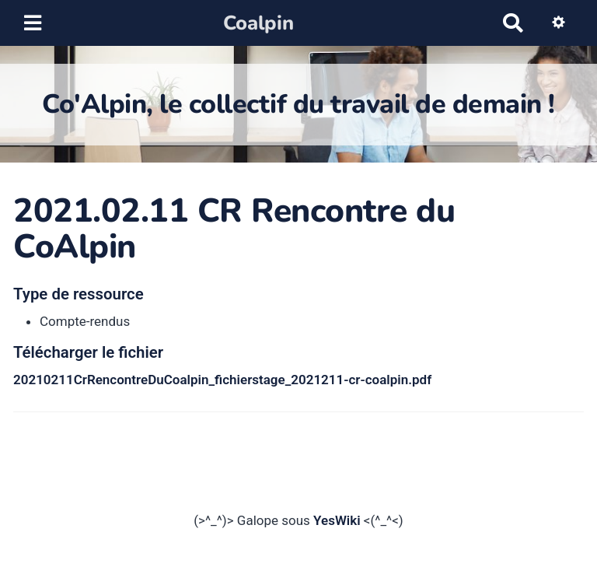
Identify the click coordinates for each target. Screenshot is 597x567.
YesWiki (337, 520)
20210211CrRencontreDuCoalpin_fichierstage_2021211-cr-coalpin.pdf (222, 379)
